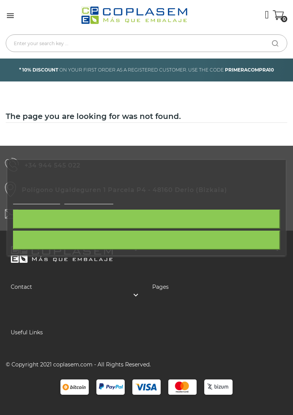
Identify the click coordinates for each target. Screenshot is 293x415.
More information (36, 200)
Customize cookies (88, 200)
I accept (147, 240)
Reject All (146, 219)
